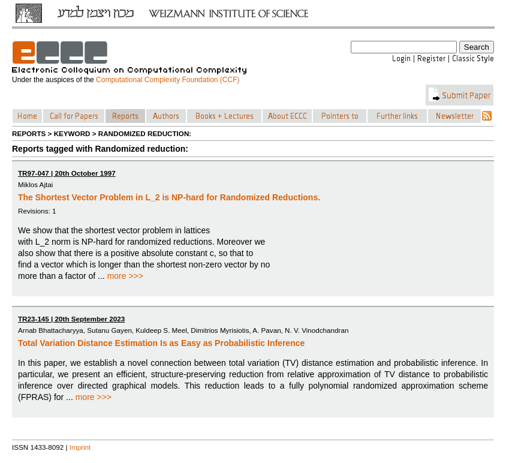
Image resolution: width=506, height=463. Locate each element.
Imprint (80, 447)
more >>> (125, 276)
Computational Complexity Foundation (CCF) (167, 80)
